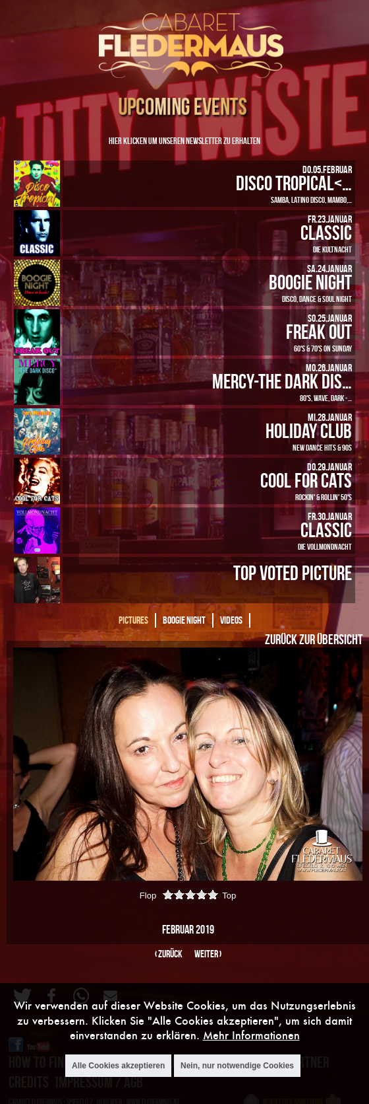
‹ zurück (169, 953)
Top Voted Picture (292, 572)
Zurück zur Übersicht (313, 639)
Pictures (133, 620)
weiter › (207, 953)
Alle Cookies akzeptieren (118, 1065)
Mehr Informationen (251, 1036)
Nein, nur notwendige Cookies (237, 1065)
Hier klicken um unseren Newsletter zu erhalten (184, 140)
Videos (231, 620)
